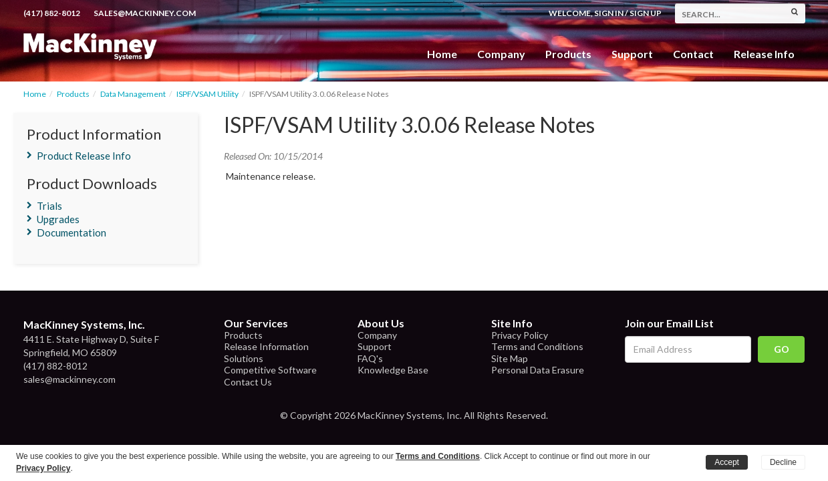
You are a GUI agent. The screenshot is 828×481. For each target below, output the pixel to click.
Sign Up (646, 13)
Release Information (266, 346)
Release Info (764, 53)
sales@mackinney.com (145, 13)
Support (632, 53)
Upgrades (58, 219)
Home (442, 53)
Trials (49, 206)
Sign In (609, 13)
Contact (693, 53)
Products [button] (568, 53)
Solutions (243, 358)
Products (73, 94)
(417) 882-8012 (51, 13)
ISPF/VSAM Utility (207, 94)
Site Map (509, 358)
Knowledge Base (393, 369)
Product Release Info (84, 156)
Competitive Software (270, 369)
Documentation (71, 232)
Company (501, 53)
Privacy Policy (519, 335)
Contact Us (248, 381)
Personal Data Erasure (537, 369)
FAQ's (370, 358)
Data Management (133, 94)
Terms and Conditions (537, 346)
